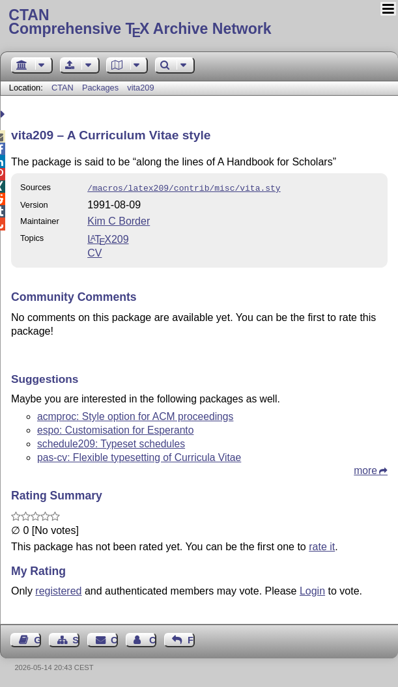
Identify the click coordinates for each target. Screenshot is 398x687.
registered (58, 589)
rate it (322, 545)
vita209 (140, 87)
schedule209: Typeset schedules (111, 442)
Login (312, 589)
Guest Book (37, 639)
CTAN (62, 87)
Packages (101, 87)
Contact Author (152, 639)
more (365, 469)
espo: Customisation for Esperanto (115, 428)
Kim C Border (118, 219)
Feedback (191, 639)
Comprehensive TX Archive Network (198, 22)
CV (94, 251)
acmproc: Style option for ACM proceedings (135, 415)
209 (107, 238)
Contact (114, 639)
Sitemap (75, 639)
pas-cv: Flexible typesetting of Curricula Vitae (139, 456)
